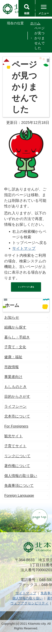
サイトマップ (23, 248)
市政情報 (11, 367)
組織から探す (15, 327)
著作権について (17, 466)
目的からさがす (17, 396)
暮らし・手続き (17, 337)
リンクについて (17, 456)
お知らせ (11, 317)
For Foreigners (16, 426)
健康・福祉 (13, 357)
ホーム (35, 23)
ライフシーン (15, 406)
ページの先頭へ (39, 517)
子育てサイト (15, 446)
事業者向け (13, 377)
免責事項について (19, 485)
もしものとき (15, 387)
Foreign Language (19, 495)
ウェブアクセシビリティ (29, 603)
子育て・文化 (15, 347)
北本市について (17, 416)
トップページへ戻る (26, 287)
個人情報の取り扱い (20, 476)
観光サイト (13, 436)
